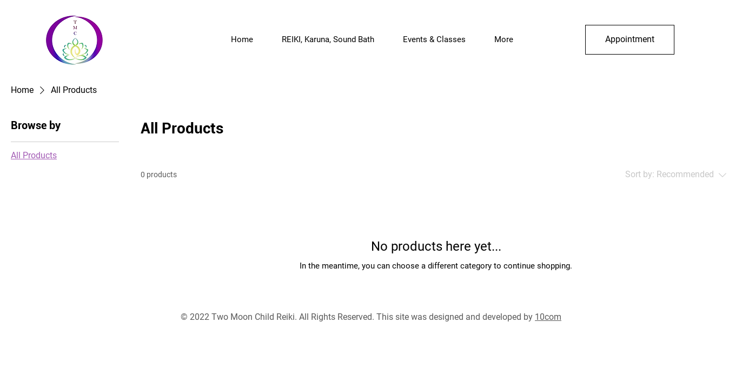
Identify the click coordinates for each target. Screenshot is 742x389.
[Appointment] (629, 40)
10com (548, 317)
